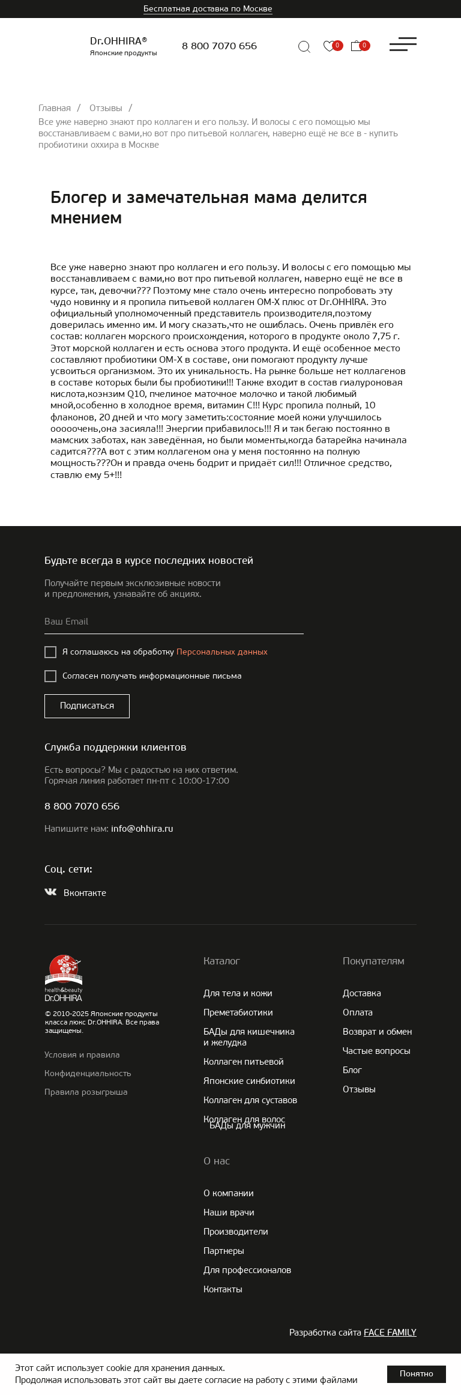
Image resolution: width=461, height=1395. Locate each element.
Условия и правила (82, 1055)
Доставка (362, 993)
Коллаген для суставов (250, 1100)
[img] (277, 47)
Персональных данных (222, 652)
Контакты (223, 1289)
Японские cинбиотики (249, 1081)
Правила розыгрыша (86, 1092)
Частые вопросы (377, 1050)
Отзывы (105, 108)
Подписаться (87, 705)
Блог (352, 1070)
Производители (235, 1231)
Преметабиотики (238, 1012)
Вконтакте (85, 893)
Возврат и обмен (377, 1031)
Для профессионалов (247, 1270)
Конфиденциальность (87, 1073)
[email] (174, 622)
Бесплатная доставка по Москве (208, 9)
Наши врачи (229, 1212)
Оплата (358, 1012)
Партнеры (223, 1250)
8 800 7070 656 (219, 46)
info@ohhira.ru (142, 829)
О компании (228, 1193)
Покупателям (374, 961)
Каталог (221, 961)
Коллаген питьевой (243, 1061)
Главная (54, 108)
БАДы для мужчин (247, 1125)
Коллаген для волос (244, 1119)
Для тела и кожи (238, 993)
